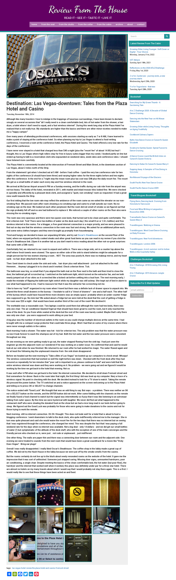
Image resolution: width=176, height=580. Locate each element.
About (130, 24)
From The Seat (48, 24)
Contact (140, 24)
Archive (119, 24)
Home (34, 24)
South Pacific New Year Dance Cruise (146, 183)
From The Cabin (104, 24)
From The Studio (66, 24)
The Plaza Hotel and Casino (43, 568)
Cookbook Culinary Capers (141, 135)
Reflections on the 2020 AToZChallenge (147, 68)
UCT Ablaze (135, 60)
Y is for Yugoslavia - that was (142, 87)
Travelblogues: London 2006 (142, 244)
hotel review (26, 568)
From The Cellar (85, 24)
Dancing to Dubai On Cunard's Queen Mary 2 (149, 164)
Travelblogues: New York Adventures (146, 239)
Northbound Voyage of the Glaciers (145, 177)
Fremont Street (62, 568)
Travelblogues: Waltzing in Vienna (145, 225)
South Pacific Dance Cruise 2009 (144, 188)
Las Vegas (16, 568)
